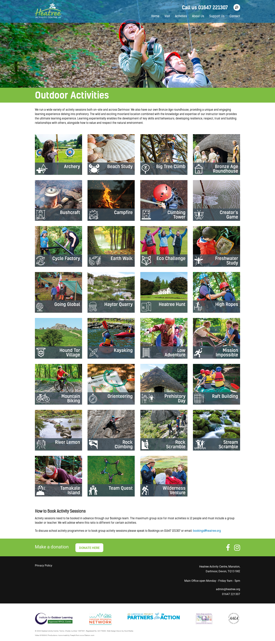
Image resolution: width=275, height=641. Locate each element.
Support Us (216, 16)
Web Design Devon (114, 631)
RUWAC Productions (49, 635)
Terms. (62, 631)
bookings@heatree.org (207, 531)
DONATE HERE (89, 548)
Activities (181, 16)
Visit (167, 16)
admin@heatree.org (228, 589)
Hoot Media (128, 631)
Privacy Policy (43, 565)
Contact (235, 16)
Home (155, 16)
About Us (198, 16)
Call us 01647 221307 (205, 7)
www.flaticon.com (87, 635)
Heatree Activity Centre (48, 11)
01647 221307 (231, 594)
